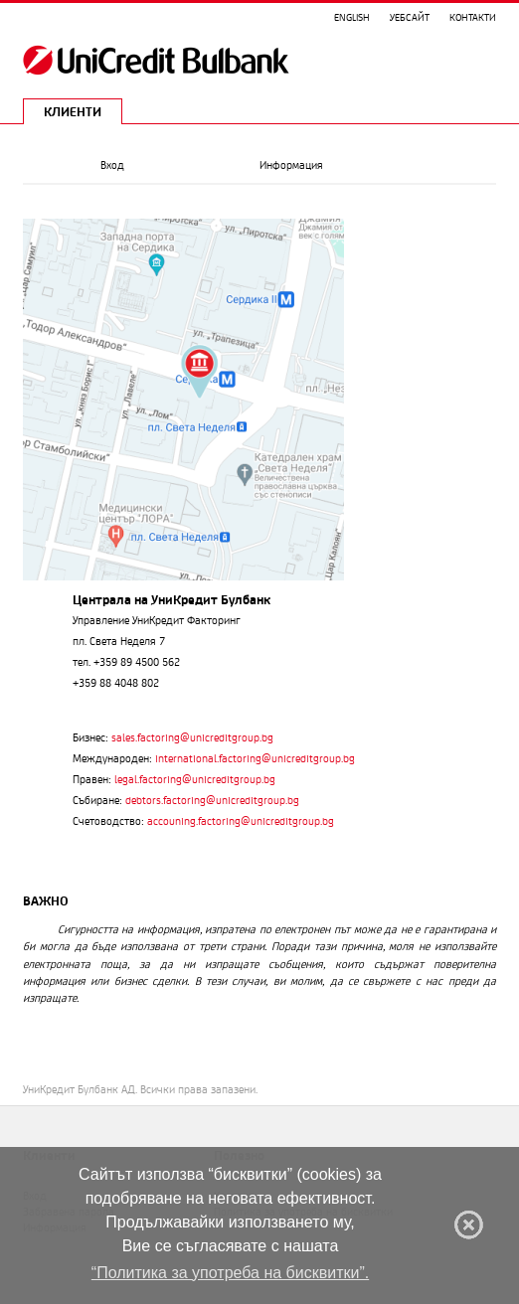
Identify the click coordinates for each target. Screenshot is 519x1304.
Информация (291, 165)
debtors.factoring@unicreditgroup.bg (212, 800)
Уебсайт (410, 17)
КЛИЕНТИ (72, 111)
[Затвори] (468, 1225)
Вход (112, 165)
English (352, 17)
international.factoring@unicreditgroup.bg (255, 758)
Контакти (472, 17)
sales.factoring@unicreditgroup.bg (192, 737)
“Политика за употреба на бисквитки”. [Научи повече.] (230, 1272)
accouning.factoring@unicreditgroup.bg (240, 821)
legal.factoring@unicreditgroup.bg (194, 779)
